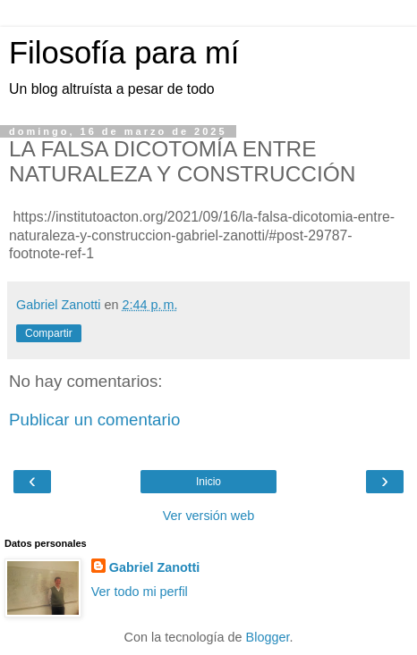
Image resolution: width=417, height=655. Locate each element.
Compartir (48, 333)
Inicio (208, 481)
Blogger (268, 637)
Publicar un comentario (94, 419)
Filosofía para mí (124, 53)
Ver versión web (208, 515)
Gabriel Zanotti (154, 567)
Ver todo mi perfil (139, 591)
